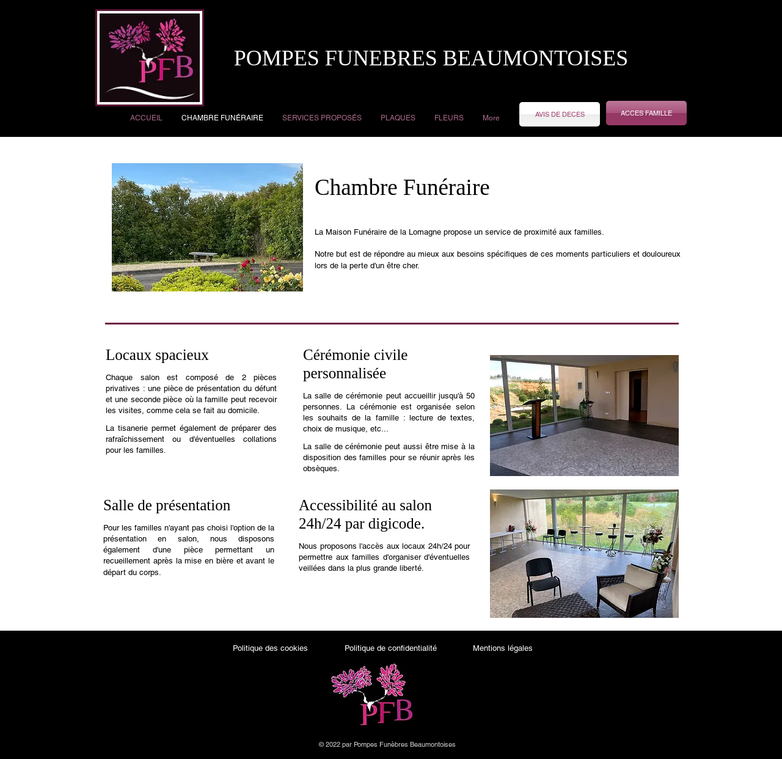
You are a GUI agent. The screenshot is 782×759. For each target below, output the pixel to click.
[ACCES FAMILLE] (646, 113)
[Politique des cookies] (270, 648)
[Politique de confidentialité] (391, 648)
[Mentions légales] (503, 648)
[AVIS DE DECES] (559, 114)
